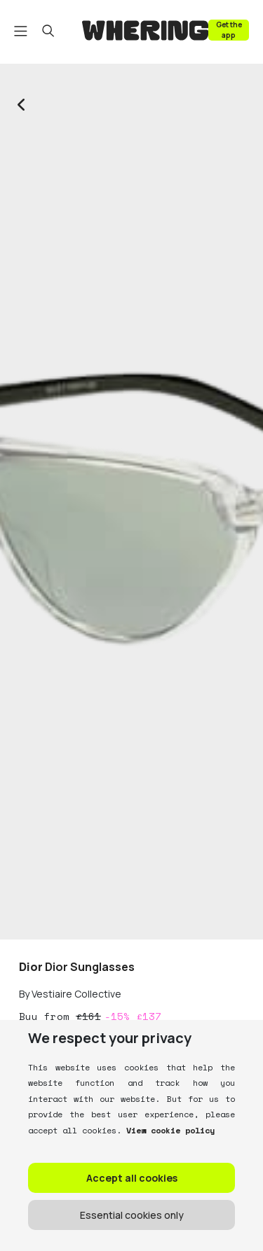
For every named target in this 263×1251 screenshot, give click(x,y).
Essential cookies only (132, 1215)
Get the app (229, 30)
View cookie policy (168, 1130)
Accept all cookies (131, 1177)
